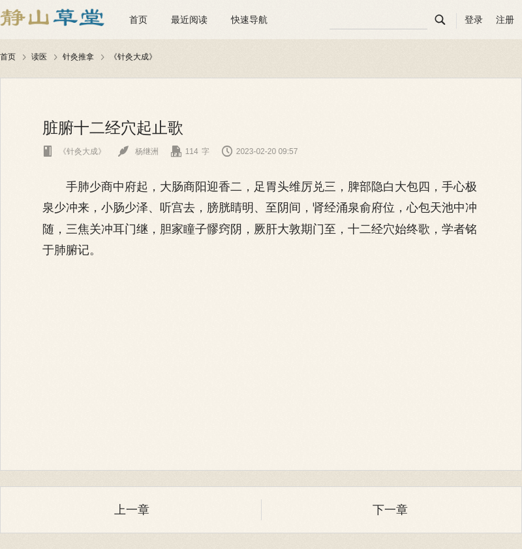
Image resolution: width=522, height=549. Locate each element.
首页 (138, 19)
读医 (39, 56)
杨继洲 (138, 151)
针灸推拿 (78, 56)
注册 (505, 19)
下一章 (390, 509)
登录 (474, 19)
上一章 (131, 509)
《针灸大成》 (133, 56)
